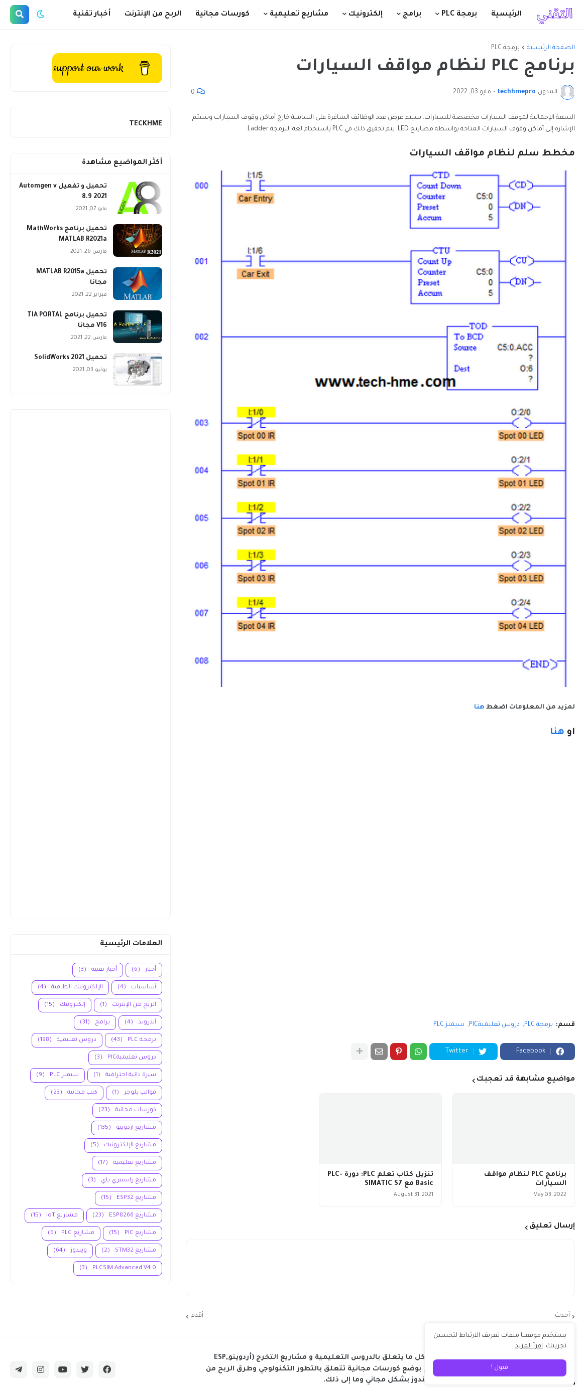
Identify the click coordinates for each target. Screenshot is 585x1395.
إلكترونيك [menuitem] (365, 15)
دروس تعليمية (67, 1040)
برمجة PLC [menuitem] (459, 15)
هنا (479, 707)
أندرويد (140, 1022)
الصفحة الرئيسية (551, 48)
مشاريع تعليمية (127, 1163)
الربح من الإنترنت (128, 1005)
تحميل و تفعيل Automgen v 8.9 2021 (63, 192)
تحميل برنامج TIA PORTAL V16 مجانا (67, 320)
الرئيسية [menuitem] (506, 15)
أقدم (197, 1315)
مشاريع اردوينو (126, 1128)
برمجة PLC (505, 48)
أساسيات (137, 987)
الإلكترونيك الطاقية (70, 987)
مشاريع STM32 (128, 1251)
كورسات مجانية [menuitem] (222, 15)
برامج (95, 1022)
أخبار (144, 970)
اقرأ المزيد (529, 1346)
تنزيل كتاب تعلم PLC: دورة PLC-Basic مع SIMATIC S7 (380, 1179)
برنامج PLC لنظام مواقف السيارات (525, 1179)
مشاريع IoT (54, 1216)
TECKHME (145, 124)
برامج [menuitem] (412, 15)
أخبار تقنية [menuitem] (91, 15)
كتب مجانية (74, 1093)
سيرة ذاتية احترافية (124, 1075)
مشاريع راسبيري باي (122, 1180)
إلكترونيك (64, 1005)
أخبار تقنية (97, 970)
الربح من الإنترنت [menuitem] (153, 15)
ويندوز (70, 1251)
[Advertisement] (90, 664)
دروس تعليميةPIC (494, 1024)
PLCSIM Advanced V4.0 (117, 1268)
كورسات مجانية (127, 1110)
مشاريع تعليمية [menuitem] (299, 15)
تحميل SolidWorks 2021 (70, 358)
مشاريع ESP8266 (124, 1216)
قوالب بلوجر (134, 1093)
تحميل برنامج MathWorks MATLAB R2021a (67, 234)
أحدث (562, 1315)
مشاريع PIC (132, 1233)
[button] (40, 14)
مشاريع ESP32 (128, 1198)
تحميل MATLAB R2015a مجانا (71, 277)
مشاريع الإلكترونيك (123, 1145)
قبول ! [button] (499, 1367)
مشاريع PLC (71, 1233)
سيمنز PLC (448, 1024)
